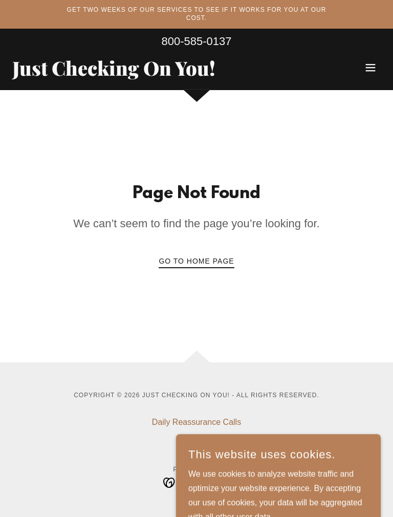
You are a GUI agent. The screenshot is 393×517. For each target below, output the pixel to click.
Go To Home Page (196, 261)
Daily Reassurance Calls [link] (196, 422)
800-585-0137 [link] (196, 41)
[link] (113, 73)
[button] (370, 67)
